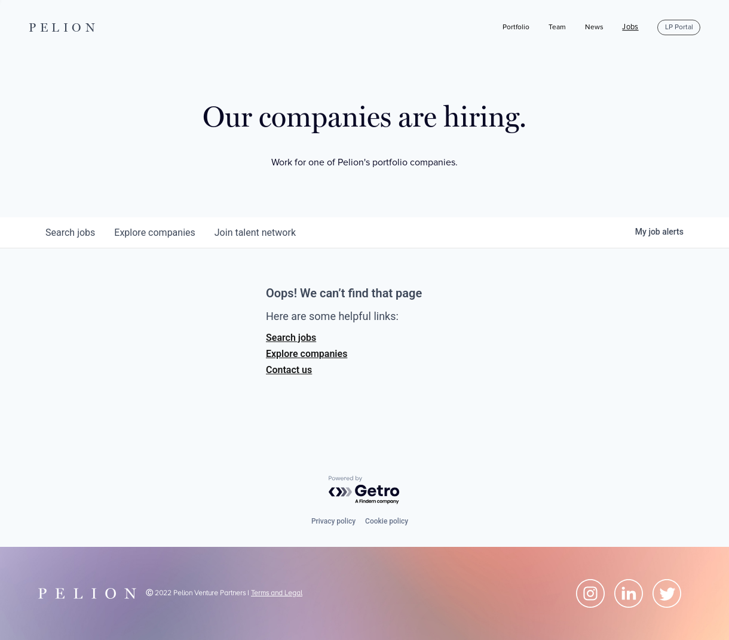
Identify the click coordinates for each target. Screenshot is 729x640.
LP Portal (679, 27)
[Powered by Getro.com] (364, 490)
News (594, 27)
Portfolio (516, 27)
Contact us (289, 370)
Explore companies (306, 353)
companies (154, 232)
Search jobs (291, 337)
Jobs (630, 27)
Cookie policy (386, 521)
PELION (64, 27)
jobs (70, 232)
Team (557, 27)
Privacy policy (333, 521)
